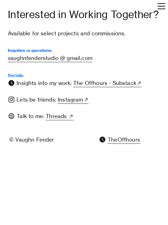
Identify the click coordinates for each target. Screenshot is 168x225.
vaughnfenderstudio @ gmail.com (50, 58)
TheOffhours (124, 140)
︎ (102, 140)
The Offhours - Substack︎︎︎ (107, 83)
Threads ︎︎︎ (60, 116)
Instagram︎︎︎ (73, 100)
